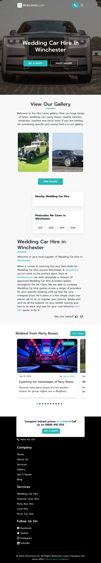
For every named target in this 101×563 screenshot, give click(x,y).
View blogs (78, 333)
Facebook (24, 528)
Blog (19, 479)
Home (20, 454)
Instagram (24, 538)
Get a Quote (24, 474)
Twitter (23, 533)
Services (22, 464)
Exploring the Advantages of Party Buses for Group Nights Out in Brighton (46, 382)
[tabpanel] (47, 368)
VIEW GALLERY (50, 181)
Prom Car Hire (25, 514)
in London (63, 421)
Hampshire (71, 270)
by (67, 376)
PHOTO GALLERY (64, 63)
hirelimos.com (25, 277)
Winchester (24, 260)
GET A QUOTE (35, 63)
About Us (22, 459)
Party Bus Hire (25, 504)
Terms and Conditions (57, 559)
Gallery (21, 469)
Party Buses (68, 343)
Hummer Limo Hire (28, 499)
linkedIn (23, 543)
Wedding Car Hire (27, 494)
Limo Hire (22, 509)
